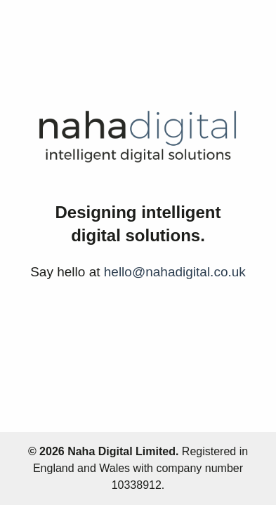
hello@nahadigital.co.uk (175, 271)
